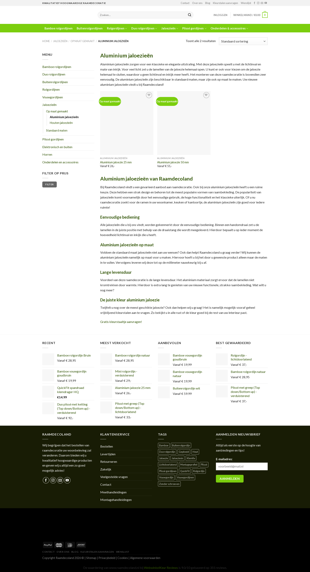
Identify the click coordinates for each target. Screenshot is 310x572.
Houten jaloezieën (61, 122)
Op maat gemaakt (83, 41)
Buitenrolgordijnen (90, 28)
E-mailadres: (224, 459)
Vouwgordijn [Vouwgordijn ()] (166, 477)
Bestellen (106, 446)
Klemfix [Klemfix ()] (191, 458)
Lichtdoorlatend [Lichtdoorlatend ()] (168, 464)
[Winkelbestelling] (243, 41)
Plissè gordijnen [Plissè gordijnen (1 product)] (168, 471)
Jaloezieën (169, 28)
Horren (47, 154)
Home (46, 41)
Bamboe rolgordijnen (58, 28)
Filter (49, 184)
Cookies (122, 558)
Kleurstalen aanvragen (225, 3)
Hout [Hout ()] (195, 451)
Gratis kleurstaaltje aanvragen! (121, 322)
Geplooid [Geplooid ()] (184, 451)
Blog (207, 3)
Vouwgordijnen (52, 97)
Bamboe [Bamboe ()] (163, 445)
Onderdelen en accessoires (60, 162)
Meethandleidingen (113, 492)
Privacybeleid (106, 558)
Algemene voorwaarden (145, 558)
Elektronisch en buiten (57, 147)
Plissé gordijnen (194, 28)
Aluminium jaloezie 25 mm (116, 162)
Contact (185, 3)
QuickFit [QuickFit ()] (185, 471)
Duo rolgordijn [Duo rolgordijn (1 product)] (167, 451)
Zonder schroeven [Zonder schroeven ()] (169, 483)
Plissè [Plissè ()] (204, 464)
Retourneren (108, 461)
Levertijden (107, 454)
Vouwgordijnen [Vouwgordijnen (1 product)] (185, 477)
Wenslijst (246, 3)
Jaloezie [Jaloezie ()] (163, 458)
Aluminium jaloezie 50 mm (173, 162)
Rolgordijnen (117, 28)
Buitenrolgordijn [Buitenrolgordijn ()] (181, 445)
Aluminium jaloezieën (64, 117)
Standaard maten (56, 130)
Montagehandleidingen (116, 499)
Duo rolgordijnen (144, 28)
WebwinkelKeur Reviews (161, 567)
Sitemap (91, 558)
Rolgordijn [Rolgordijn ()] (199, 471)
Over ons (197, 3)
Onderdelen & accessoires (229, 28)
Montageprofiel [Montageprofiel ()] (188, 464)
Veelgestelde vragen (114, 477)
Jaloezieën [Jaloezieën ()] (177, 458)
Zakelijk (105, 469)
